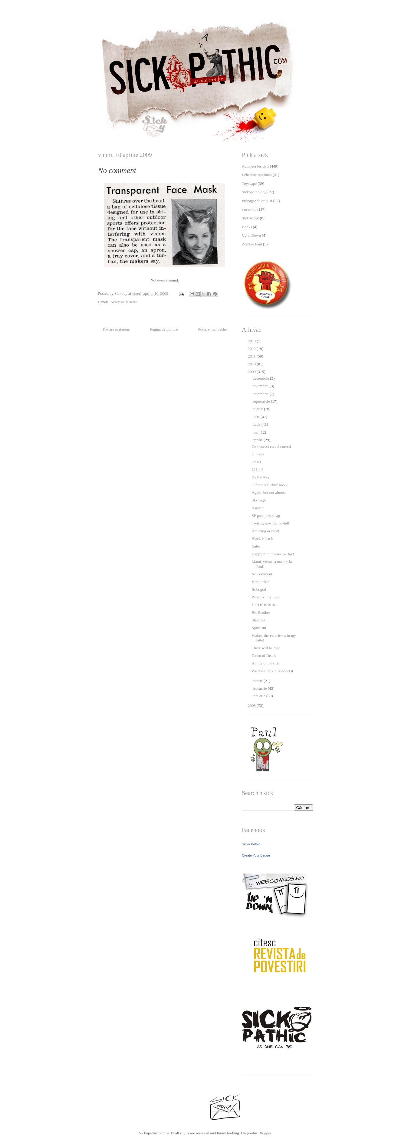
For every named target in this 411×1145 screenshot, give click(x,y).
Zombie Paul (252, 244)
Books (247, 227)
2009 (252, 371)
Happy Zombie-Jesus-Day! (273, 554)
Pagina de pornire (164, 329)
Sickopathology (254, 192)
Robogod (259, 589)
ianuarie (259, 696)
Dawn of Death (263, 655)
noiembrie (261, 386)
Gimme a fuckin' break (270, 485)
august (258, 409)
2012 (252, 348)
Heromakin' (261, 581)
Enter (256, 546)
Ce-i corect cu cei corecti (271, 446)
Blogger (264, 1133)
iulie (257, 416)
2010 (252, 364)
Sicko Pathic (251, 844)
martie (258, 680)
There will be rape (266, 648)
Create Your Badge (256, 855)
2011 (252, 356)
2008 (252, 705)
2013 (252, 341)
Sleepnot (258, 620)
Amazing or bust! (265, 531)
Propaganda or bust (257, 200)
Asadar (257, 508)
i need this (250, 209)
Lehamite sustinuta (257, 174)
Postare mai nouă (116, 329)
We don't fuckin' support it (272, 671)
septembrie (262, 401)
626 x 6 (257, 469)
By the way (260, 477)
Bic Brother (261, 612)
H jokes (258, 454)
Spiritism (259, 627)
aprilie (258, 440)
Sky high (259, 500)
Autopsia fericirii (123, 302)
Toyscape (249, 183)
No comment (262, 574)
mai (256, 432)
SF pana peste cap (266, 515)
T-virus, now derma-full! (271, 523)
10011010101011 (265, 604)
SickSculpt (250, 218)
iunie (257, 424)
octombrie (261, 393)
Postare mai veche (212, 329)
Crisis (256, 462)
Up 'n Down (251, 235)
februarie (260, 688)
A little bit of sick (265, 663)
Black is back (262, 538)
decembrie (261, 378)
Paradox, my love (265, 597)
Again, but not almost (269, 492)
